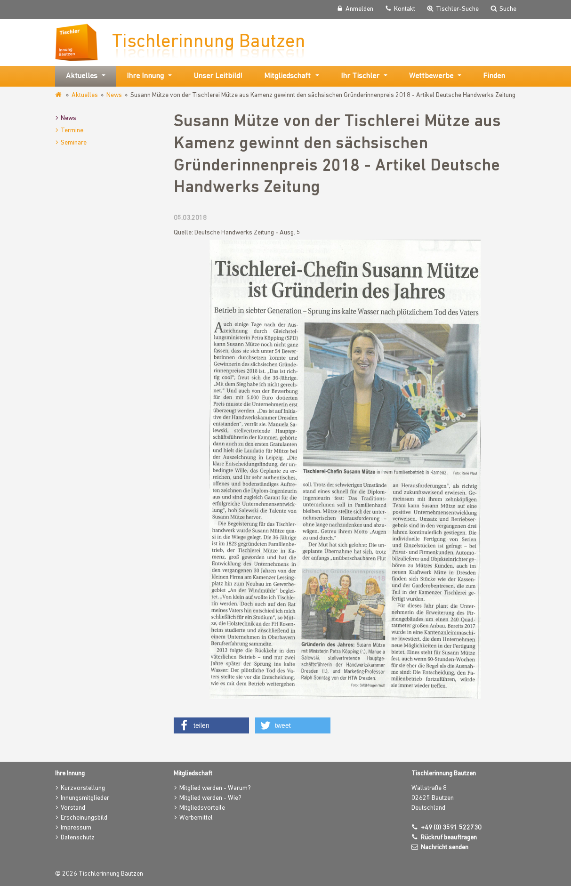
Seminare (74, 142)
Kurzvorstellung (83, 788)
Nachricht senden (444, 847)
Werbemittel (196, 818)
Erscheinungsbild (84, 818)
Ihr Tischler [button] (360, 76)
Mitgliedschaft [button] (287, 76)
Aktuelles (85, 95)
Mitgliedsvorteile (202, 808)
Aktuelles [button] (81, 76)
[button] (211, 725)
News (114, 95)
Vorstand (73, 808)
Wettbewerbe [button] (431, 76)
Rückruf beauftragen (449, 837)
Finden (494, 76)
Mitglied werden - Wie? (210, 798)
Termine (72, 130)
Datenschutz (78, 837)
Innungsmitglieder (85, 798)
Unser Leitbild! (217, 76)
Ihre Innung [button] (145, 76)
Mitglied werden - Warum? (215, 788)
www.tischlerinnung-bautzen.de (59, 95)
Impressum (76, 827)
